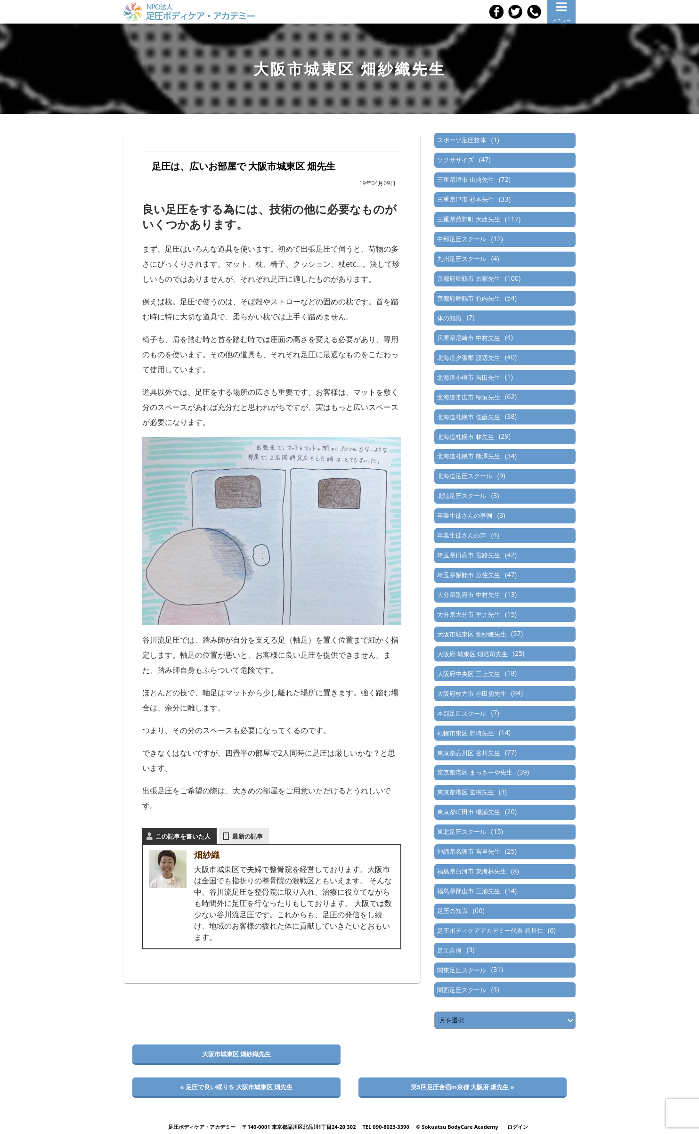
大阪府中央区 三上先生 (468, 673)
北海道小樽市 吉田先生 (468, 377)
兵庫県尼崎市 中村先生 (468, 338)
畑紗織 (206, 854)
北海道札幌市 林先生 (465, 436)
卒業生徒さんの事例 (464, 515)
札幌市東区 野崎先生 (465, 733)
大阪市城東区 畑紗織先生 (471, 634)
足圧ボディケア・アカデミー (202, 1126)
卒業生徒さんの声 (461, 535)
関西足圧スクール (461, 990)
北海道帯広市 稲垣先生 (468, 397)
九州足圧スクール (461, 258)
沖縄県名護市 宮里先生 (468, 851)
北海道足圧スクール (464, 476)
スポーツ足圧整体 (461, 140)
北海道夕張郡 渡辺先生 (468, 357)
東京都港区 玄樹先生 (465, 792)
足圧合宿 (449, 950)
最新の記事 (247, 836)
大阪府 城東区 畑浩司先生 (472, 654)
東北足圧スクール (461, 831)
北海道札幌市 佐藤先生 (468, 417)
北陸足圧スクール (461, 495)
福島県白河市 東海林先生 (471, 871)
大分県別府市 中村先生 (468, 594)
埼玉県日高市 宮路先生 (468, 555)
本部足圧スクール (461, 713)
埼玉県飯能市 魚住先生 (468, 575)
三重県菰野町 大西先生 (468, 219)
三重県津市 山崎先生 (465, 179)
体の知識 (449, 318)
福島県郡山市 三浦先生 (468, 891)
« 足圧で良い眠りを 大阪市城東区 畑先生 (236, 1087)
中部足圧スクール (461, 239)
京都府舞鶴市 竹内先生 (468, 298)
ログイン (517, 1126)
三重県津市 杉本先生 (465, 199)
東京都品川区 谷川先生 (468, 753)
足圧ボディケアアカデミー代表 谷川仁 (490, 930)
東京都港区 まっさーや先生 (474, 772)
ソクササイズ (455, 159)
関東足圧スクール (461, 970)
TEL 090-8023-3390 (385, 1126)
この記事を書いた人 (183, 836)
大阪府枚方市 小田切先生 (471, 693)
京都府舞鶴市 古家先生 (468, 278)
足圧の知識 (452, 910)
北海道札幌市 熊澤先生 (468, 456)
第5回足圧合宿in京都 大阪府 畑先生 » (462, 1087)
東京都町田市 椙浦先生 (468, 812)
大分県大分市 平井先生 (468, 614)
